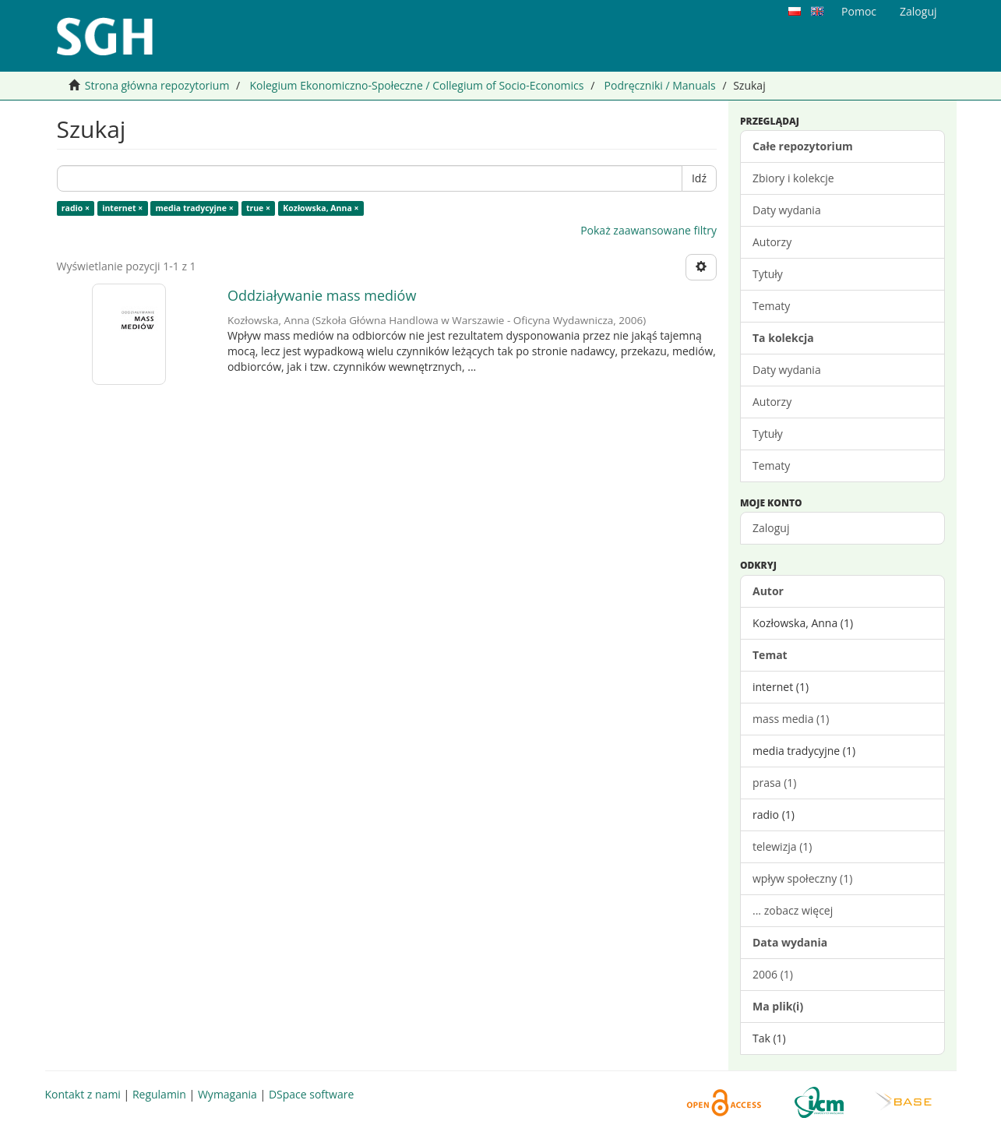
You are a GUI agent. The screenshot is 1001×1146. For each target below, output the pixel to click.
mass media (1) (791, 718)
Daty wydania (787, 210)
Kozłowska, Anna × (320, 208)
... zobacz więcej (793, 910)
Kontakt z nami (83, 1094)
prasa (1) (774, 782)
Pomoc (858, 11)
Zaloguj (771, 527)
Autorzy (772, 241)
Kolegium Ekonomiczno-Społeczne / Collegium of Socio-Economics (416, 85)
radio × (76, 208)
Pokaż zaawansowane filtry (648, 230)
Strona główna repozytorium (157, 85)
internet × (122, 208)
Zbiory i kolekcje (793, 178)
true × (258, 208)
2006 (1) (773, 974)
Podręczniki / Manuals (660, 85)
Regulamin (159, 1094)
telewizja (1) (782, 846)
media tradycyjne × (195, 208)
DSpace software (311, 1094)
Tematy (771, 305)
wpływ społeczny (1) (802, 878)
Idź (699, 178)
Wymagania (227, 1094)
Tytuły (768, 273)
